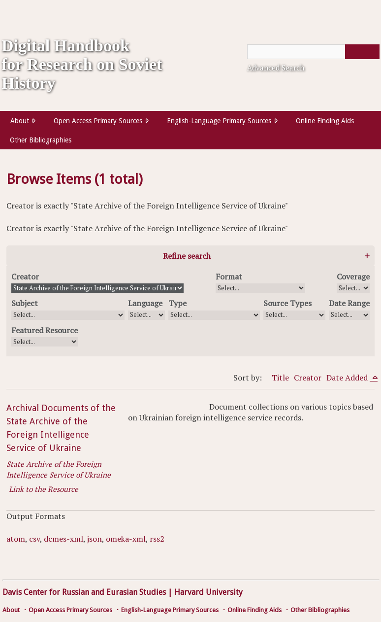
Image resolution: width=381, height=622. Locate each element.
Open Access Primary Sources (98, 121)
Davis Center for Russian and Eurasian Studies (84, 592)
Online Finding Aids (325, 121)
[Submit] (362, 51)
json (94, 538)
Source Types (287, 303)
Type (177, 303)
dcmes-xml (63, 538)
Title (280, 377)
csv (34, 538)
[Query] (313, 51)
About (19, 121)
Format (229, 276)
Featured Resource (44, 330)
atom (15, 538)
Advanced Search (275, 67)
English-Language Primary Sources (219, 121)
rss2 (157, 538)
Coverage (353, 276)
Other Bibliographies (40, 140)
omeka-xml (126, 538)
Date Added (348, 377)
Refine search (187, 255)
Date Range (349, 303)
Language (145, 303)
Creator (25, 276)
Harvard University (208, 592)
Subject (24, 303)
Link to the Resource (43, 489)
